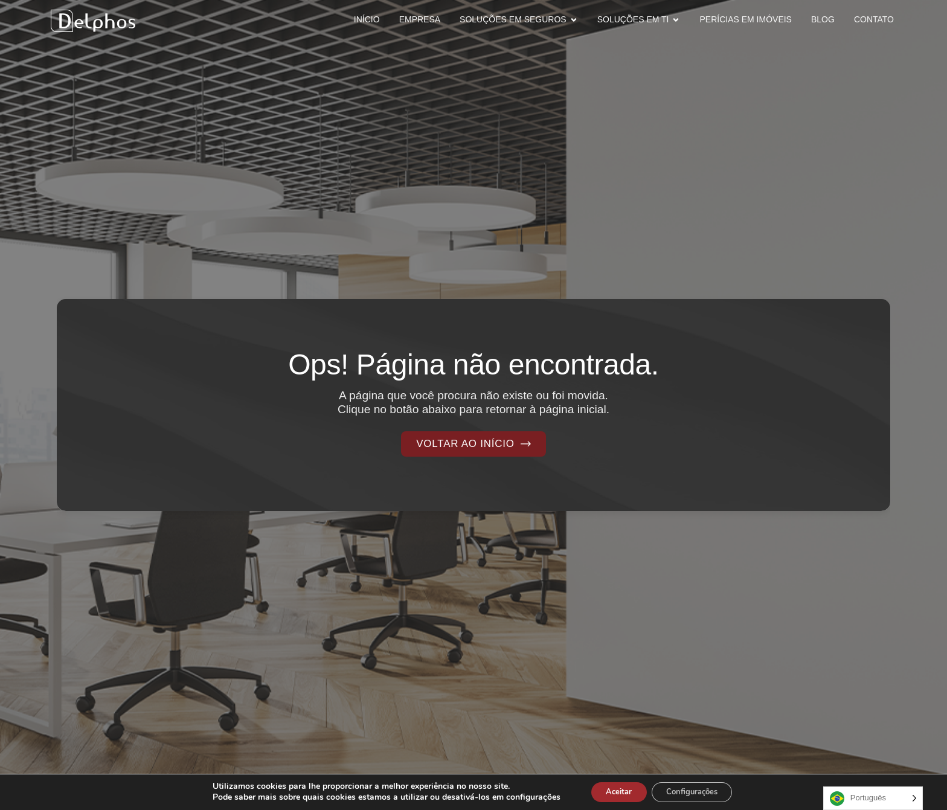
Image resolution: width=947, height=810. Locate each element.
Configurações (696, 791)
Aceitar (614, 791)
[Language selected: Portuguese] (873, 798)
